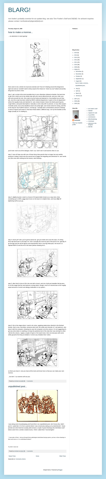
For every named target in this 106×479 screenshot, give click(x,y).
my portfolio (91, 115)
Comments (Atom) (20, 459)
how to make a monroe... (20, 32)
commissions (91, 117)
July (77, 88)
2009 (75, 67)
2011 (75, 62)
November (79, 74)
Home (37, 456)
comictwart (91, 121)
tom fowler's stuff (92, 108)
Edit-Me (90, 126)
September (79, 78)
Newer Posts (12, 456)
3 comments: (30, 381)
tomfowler (77, 120)
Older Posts (62, 456)
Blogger (60, 470)
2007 (75, 98)
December (79, 71)
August (78, 81)
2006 (75, 101)
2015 (75, 52)
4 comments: (30, 451)
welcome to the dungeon (92, 124)
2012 (75, 60)
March (78, 93)
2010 (75, 64)
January (78, 95)
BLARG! (19, 9)
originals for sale (92, 113)
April (77, 91)
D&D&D (90, 110)
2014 (75, 55)
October (78, 76)
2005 (75, 103)
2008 (75, 69)
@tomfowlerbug (92, 119)
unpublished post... (17, 386)
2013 (75, 57)
